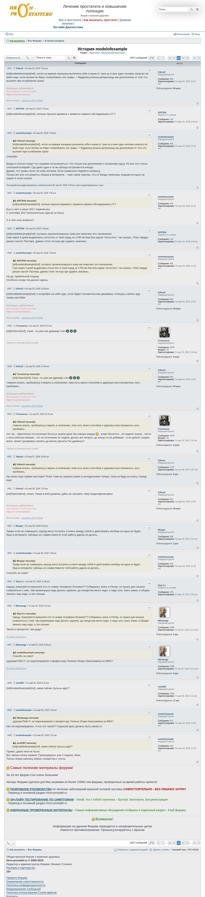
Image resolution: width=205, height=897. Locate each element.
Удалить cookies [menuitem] (161, 849)
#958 (9, 683)
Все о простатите (70, 20)
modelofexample (166, 137)
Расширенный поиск (197, 9)
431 (171, 144)
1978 (172, 347)
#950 (9, 414)
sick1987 (162, 687)
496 (171, 536)
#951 (9, 457)
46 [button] (170, 58)
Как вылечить (17, 849)
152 (171, 119)
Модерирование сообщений (23, 888)
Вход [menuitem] (197, 34)
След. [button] (199, 58)
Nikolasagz (163, 621)
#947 (9, 289)
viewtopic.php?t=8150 (32, 100)
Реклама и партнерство (20, 867)
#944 (9, 193)
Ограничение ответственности (25, 881)
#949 (9, 366)
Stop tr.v (162, 585)
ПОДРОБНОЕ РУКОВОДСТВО (31, 789)
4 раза (176, 357)
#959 (9, 710)
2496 (172, 627)
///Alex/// (162, 72)
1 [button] (163, 58)
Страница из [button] (152, 58)
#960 (9, 735)
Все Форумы (35, 849)
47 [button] (174, 58)
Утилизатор (163, 341)
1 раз (175, 543)
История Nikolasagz (16, 637)
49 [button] (183, 58)
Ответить (12, 58)
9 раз (175, 474)
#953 (9, 526)
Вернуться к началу (197, 103)
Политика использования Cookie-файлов (31, 892)
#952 (9, 489)
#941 (9, 68)
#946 (9, 253)
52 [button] (194, 58)
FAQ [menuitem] (11, 34)
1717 (172, 467)
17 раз (176, 700)
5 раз (175, 634)
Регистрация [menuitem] (183, 34)
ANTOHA (162, 112)
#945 (9, 228)
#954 (9, 553)
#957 (9, 645)
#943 (9, 133)
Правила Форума (16, 877)
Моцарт (161, 530)
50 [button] (187, 58)
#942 (9, 109)
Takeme (161, 460)
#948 (9, 326)
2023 (172, 693)
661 (171, 79)
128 (171, 592)
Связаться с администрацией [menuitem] (133, 849)
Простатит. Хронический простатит (107, 53)
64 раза (176, 88)
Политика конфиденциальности (25, 885)
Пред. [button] (158, 58)
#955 (9, 581)
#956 (9, 606)
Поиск (192, 9)
